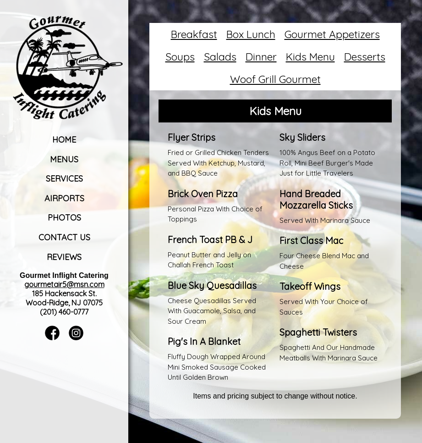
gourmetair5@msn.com (64, 284)
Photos (64, 217)
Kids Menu (310, 56)
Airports (64, 198)
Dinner (261, 56)
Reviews (64, 257)
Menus (64, 159)
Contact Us (64, 237)
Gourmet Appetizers (332, 34)
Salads (220, 56)
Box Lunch (250, 34)
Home (64, 139)
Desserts (364, 56)
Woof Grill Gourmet (275, 79)
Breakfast (194, 34)
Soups (180, 56)
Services (64, 178)
